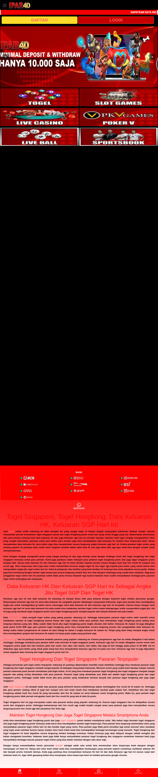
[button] (6, 57)
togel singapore (69, 720)
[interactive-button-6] (118, 137)
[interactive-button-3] (39, 117)
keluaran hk (15, 617)
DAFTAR (39, 20)
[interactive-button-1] (39, 97)
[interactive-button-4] (118, 117)
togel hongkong (16, 687)
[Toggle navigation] (4, 5)
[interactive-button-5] (39, 137)
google (59, 745)
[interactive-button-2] (118, 97)
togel (11, 531)
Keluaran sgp (10, 639)
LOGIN (116, 20)
